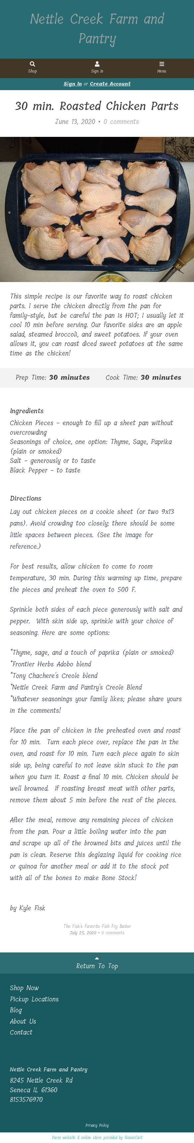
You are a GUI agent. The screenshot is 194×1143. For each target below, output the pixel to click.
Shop (32, 68)
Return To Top (97, 963)
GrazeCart (133, 1137)
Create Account (110, 84)
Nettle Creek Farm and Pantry (97, 29)
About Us (23, 1022)
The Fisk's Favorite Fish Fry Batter (97, 926)
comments (121, 121)
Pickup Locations (34, 1000)
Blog (16, 1011)
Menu (162, 68)
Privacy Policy (97, 1125)
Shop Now (24, 989)
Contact (21, 1033)
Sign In (97, 68)
